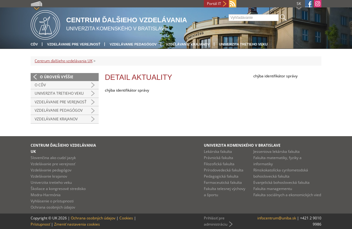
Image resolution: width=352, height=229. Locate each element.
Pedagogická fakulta (221, 176)
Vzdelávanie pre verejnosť (73, 44)
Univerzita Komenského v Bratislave (242, 145)
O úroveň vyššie (56, 77)
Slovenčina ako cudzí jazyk (53, 157)
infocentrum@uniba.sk (276, 218)
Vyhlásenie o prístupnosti (52, 201)
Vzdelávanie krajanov (188, 44)
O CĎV (40, 85)
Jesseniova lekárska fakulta (276, 151)
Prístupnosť (40, 224)
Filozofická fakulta (219, 163)
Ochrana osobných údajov (53, 207)
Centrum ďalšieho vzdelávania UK (63, 60)
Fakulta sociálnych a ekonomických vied (287, 194)
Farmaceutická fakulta (223, 182)
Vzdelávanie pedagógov (133, 44)
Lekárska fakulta (218, 151)
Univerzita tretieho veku (243, 44)
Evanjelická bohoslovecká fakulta (281, 182)
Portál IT (214, 3)
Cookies (126, 218)
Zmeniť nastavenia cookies (77, 224)
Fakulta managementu (272, 188)
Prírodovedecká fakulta (223, 170)
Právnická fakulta (218, 157)
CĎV (34, 44)
